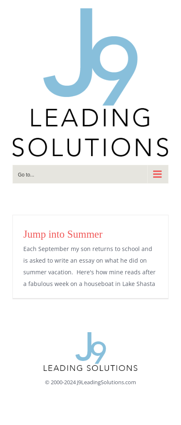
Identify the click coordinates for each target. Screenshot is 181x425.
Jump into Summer (62, 234)
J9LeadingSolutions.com (106, 382)
